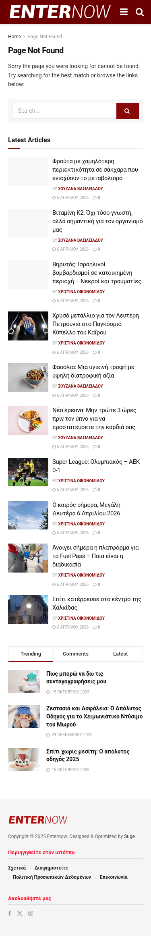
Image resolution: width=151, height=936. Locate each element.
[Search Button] (140, 12)
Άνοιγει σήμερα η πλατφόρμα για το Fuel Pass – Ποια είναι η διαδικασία (95, 556)
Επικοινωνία (114, 877)
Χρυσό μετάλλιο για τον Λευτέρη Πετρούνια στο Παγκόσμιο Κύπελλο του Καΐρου (95, 324)
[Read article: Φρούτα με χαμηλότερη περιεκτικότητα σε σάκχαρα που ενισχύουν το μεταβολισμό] (28, 171)
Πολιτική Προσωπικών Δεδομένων (52, 877)
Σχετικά (17, 868)
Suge (129, 836)
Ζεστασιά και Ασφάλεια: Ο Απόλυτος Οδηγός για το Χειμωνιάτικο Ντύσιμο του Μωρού (94, 716)
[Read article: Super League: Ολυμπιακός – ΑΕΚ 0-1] (28, 472)
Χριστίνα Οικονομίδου (81, 292)
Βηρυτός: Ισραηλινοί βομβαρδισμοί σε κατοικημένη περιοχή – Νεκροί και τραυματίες (96, 273)
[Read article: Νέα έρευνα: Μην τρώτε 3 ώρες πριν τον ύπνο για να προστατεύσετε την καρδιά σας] (28, 420)
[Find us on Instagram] (30, 913)
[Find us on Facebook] (9, 913)
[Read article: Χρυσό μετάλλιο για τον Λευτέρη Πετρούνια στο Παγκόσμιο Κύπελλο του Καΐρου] (28, 325)
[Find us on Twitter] (20, 913)
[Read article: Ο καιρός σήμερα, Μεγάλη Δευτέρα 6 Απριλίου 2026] (28, 515)
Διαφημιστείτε (51, 868)
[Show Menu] (124, 12)
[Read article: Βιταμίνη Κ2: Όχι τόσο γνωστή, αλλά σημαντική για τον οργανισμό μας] (28, 223)
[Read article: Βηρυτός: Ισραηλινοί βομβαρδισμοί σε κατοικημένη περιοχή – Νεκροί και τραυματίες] (28, 274)
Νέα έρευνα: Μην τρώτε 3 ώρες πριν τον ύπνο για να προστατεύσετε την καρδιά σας (94, 419)
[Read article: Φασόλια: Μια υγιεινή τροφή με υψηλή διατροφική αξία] (28, 377)
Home (14, 36)
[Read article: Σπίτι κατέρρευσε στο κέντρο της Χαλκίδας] (28, 609)
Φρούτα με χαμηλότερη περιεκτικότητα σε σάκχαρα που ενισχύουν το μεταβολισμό (95, 170)
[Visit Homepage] (60, 12)
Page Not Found (44, 36)
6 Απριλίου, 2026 (70, 197)
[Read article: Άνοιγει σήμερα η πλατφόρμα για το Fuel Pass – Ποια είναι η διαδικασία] (28, 558)
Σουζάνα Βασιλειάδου (80, 189)
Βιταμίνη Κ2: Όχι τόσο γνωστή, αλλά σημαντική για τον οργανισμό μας (97, 221)
